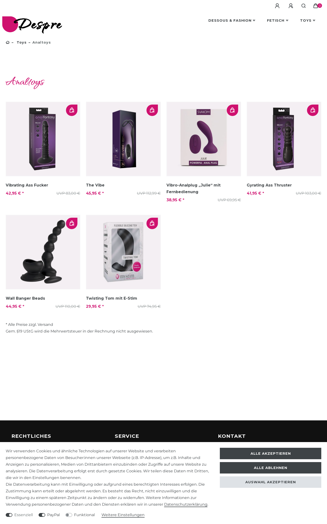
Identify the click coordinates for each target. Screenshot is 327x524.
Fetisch (275, 20)
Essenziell (23, 515)
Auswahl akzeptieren (270, 482)
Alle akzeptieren (271, 453)
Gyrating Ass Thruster (269, 185)
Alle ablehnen (270, 468)
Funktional (84, 515)
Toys (306, 20)
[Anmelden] (278, 6)
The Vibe (95, 185)
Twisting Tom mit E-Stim (111, 298)
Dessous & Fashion (230, 20)
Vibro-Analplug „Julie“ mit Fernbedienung (193, 188)
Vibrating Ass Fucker (27, 185)
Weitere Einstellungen (123, 515)
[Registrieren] (291, 6)
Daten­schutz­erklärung (185, 504)
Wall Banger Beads (25, 298)
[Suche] (304, 6)
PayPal (53, 515)
